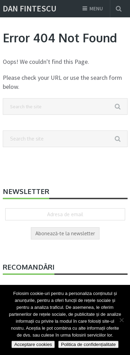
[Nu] (121, 319)
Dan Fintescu (30, 9)
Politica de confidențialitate (88, 344)
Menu (96, 8)
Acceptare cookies (33, 344)
